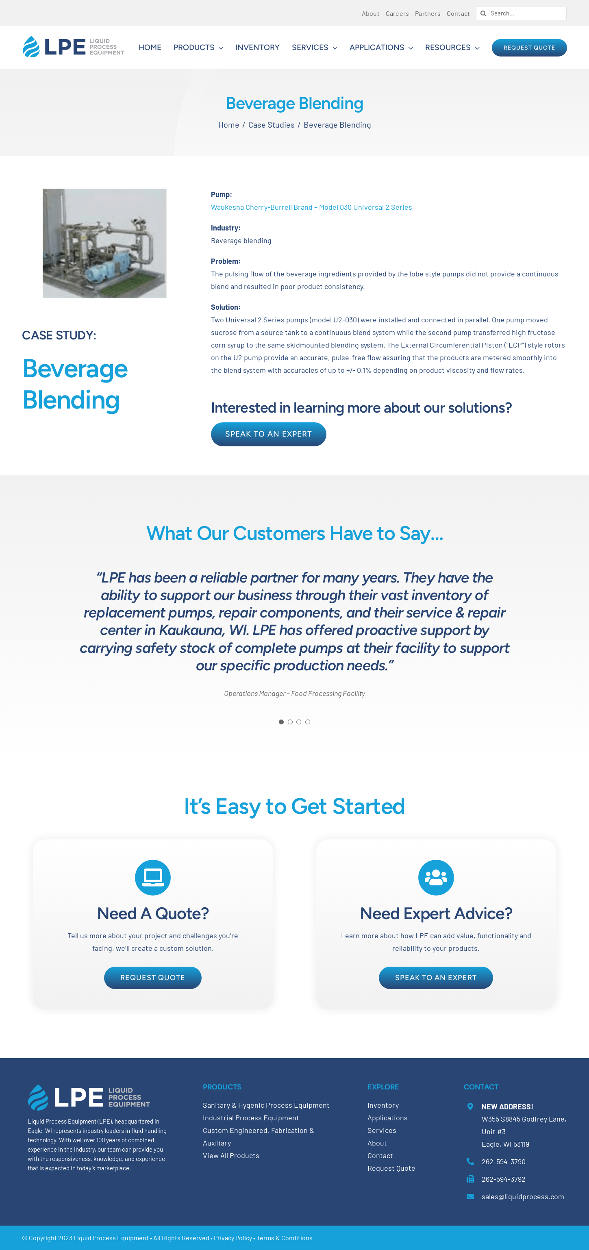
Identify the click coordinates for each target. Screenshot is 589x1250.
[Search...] (521, 13)
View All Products (231, 1155)
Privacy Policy (233, 1237)
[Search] (483, 13)
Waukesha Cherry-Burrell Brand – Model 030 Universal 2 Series (311, 206)
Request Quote (391, 1167)
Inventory (383, 1104)
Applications (387, 1117)
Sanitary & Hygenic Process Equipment (266, 1104)
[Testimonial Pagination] (281, 722)
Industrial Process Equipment (251, 1117)
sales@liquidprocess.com (523, 1196)
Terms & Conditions (284, 1237)
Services (381, 1130)
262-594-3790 (504, 1161)
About (377, 1142)
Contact (380, 1155)
